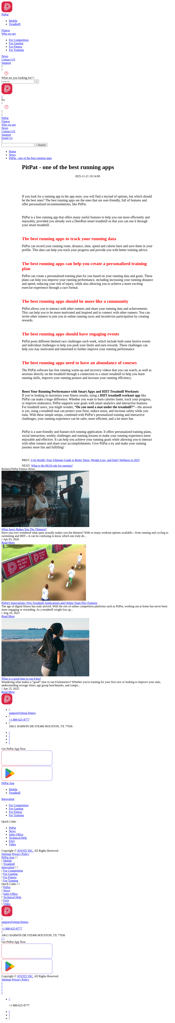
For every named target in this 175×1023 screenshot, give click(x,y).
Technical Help (18, 837)
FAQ (12, 841)
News (4, 56)
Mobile (13, 20)
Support (6, 62)
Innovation (7, 799)
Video (12, 844)
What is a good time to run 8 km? (21, 678)
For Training (16, 50)
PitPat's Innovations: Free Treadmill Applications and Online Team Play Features (49, 603)
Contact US (8, 59)
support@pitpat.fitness (22, 713)
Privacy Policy (20, 854)
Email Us (7, 138)
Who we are (8, 33)
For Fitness (15, 46)
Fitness (5, 30)
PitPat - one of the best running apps (30, 158)
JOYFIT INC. (25, 850)
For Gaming (16, 43)
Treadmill (15, 24)
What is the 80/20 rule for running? (52, 465)
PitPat (5, 14)
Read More (8, 542)
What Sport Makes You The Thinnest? (24, 529)
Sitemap (6, 854)
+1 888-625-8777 (19, 719)
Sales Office (16, 834)
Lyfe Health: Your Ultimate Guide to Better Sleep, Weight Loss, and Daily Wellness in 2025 (85, 460)
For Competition (18, 40)
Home (12, 151)
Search (41, 145)
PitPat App (7, 783)
